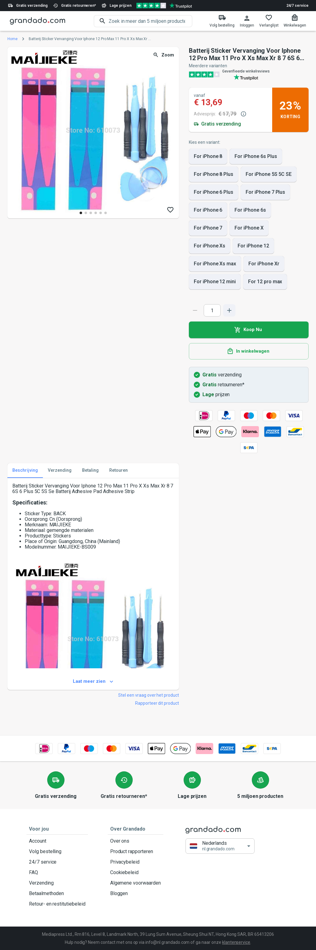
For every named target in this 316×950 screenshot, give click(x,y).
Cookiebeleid (135, 872)
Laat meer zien (93, 681)
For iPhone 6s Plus (256, 156)
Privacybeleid (135, 862)
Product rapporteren (135, 851)
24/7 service (297, 5)
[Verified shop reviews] (164, 5)
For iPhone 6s (250, 210)
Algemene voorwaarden (135, 883)
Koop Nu (249, 330)
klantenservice (236, 942)
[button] (220, 846)
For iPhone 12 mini (215, 281)
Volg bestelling (57, 851)
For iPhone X (249, 228)
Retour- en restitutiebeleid (57, 904)
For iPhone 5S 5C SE (269, 174)
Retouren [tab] (118, 470)
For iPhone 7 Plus (265, 192)
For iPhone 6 (208, 210)
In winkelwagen (248, 351)
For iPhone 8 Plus (213, 174)
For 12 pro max (265, 281)
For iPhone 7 (208, 228)
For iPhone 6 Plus (213, 192)
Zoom (164, 55)
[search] (150, 21)
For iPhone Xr (263, 264)
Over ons (135, 841)
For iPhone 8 (208, 156)
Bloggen (135, 893)
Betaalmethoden (57, 893)
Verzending (57, 883)
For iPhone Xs (209, 246)
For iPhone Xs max (215, 264)
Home (12, 39)
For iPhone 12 (253, 246)
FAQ (57, 872)
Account (57, 841)
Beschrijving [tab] (25, 470)
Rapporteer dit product (157, 703)
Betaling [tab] (90, 470)
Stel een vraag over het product (148, 695)
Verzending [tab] (60, 470)
